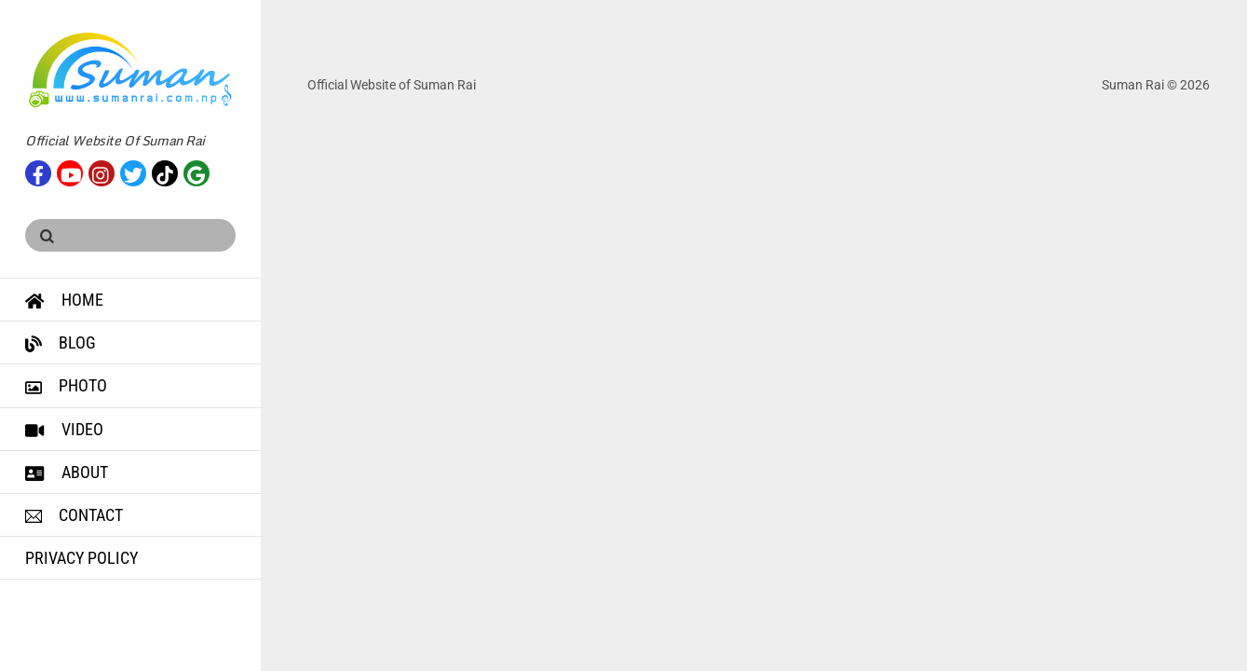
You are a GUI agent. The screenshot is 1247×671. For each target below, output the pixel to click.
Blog (60, 342)
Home (64, 299)
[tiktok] (165, 171)
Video (64, 429)
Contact (74, 515)
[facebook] (38, 171)
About (66, 472)
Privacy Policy (81, 558)
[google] (196, 171)
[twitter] (133, 171)
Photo (66, 385)
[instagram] (101, 171)
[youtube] (70, 171)
